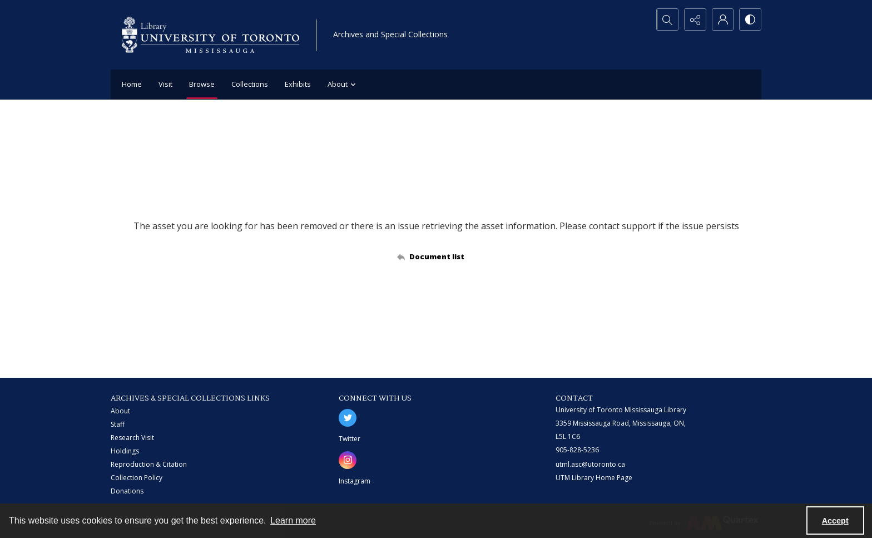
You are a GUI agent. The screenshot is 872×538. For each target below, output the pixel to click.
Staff (118, 424)
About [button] (343, 85)
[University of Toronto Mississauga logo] (210, 35)
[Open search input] (666, 19)
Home (132, 84)
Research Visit (132, 437)
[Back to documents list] (436, 256)
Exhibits (298, 84)
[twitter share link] (347, 418)
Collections (249, 84)
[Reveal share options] (694, 19)
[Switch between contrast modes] (750, 19)
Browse (202, 84)
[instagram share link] (347, 460)
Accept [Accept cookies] (835, 520)
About (120, 411)
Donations (127, 491)
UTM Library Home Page (594, 477)
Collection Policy (136, 477)
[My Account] (722, 19)
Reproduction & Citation (149, 464)
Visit (165, 84)
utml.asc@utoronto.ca (590, 464)
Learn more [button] (293, 520)
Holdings (125, 451)
